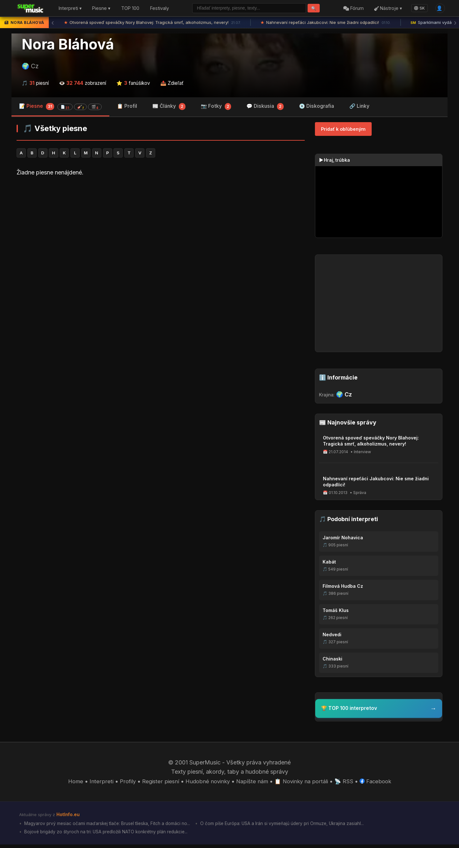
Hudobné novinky (205, 783)
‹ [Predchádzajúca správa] (52, 24)
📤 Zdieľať (172, 84)
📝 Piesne (60, 108)
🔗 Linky (359, 108)
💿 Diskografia (316, 108)
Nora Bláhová (68, 45)
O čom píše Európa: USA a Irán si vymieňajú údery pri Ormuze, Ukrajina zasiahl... (297, 826)
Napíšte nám (252, 783)
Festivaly (159, 9)
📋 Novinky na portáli (303, 783)
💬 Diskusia (265, 108)
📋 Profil (127, 108)
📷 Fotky (216, 108)
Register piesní (156, 783)
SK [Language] (417, 8)
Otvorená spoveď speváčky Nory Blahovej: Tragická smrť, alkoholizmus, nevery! (152, 24)
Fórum (351, 9)
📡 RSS (348, 783)
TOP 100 (130, 9)
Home (69, 783)
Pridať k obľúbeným (343, 130)
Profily (122, 783)
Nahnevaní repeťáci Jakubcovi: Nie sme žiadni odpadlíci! (325, 24)
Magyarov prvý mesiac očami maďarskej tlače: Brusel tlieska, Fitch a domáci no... (112, 826)
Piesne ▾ (101, 9)
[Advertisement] (161, 234)
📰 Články (169, 108)
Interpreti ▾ (70, 9)
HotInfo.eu (68, 816)
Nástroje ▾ (386, 9)
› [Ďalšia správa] (455, 24)
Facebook (381, 783)
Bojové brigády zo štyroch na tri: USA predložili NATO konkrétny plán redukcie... (110, 835)
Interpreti (95, 783)
